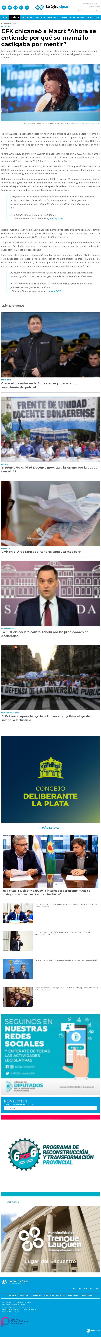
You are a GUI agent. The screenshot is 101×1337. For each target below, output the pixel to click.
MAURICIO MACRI (33, 124)
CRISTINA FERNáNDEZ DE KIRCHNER (51, 124)
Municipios (53, 17)
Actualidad (78, 17)
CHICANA (97, 124)
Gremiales (66, 17)
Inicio (5, 17)
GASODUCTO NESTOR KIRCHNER (82, 124)
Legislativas (27, 17)
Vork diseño (13, 1202)
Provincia (40, 17)
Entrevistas (93, 17)
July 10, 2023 (56, 218)
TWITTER (67, 124)
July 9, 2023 (55, 291)
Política (15, 17)
